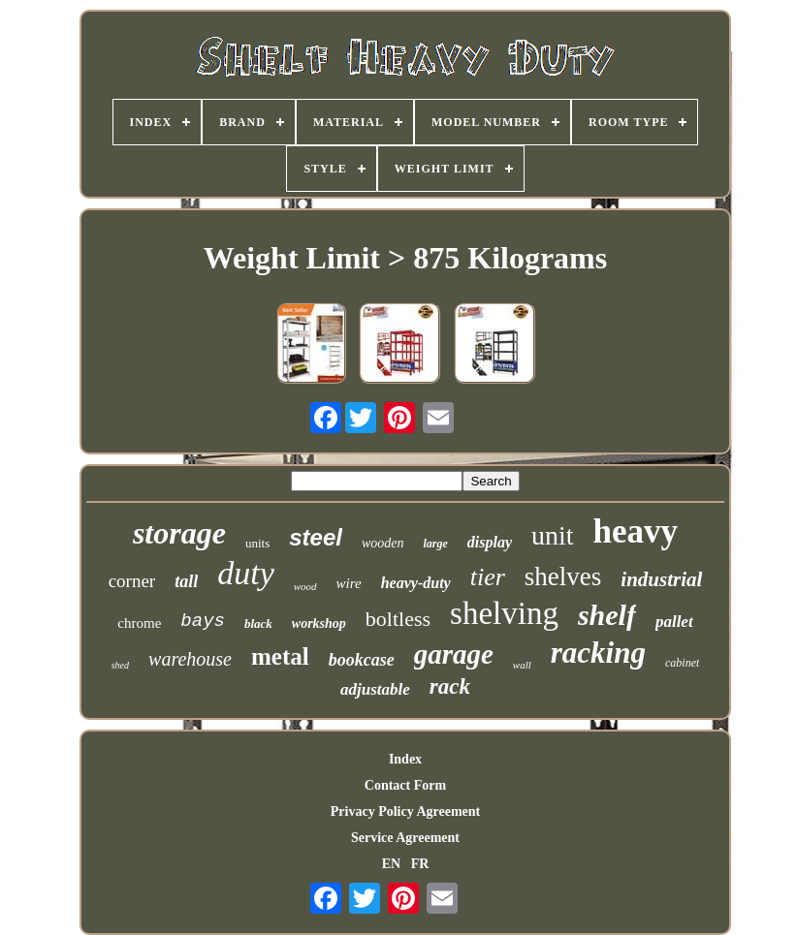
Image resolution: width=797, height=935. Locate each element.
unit (552, 535)
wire (349, 583)
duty (245, 573)
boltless (398, 619)
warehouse (190, 659)
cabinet (682, 663)
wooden (383, 543)
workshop (319, 623)
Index (405, 759)
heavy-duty (416, 583)
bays (202, 621)
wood (305, 586)
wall (522, 664)
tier (487, 577)
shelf (607, 615)
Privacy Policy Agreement (405, 811)
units (257, 543)
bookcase (362, 660)
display (489, 542)
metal (280, 656)
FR (420, 864)
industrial (661, 579)
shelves (563, 576)
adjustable (375, 689)
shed (120, 665)
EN (391, 864)
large (435, 543)
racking (598, 653)
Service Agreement (405, 837)
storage (179, 532)
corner (132, 581)
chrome (139, 623)
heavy (636, 531)
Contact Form (405, 785)
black (258, 623)
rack (450, 686)
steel (315, 537)
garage (454, 654)
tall (186, 581)
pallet (674, 621)
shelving (504, 613)
